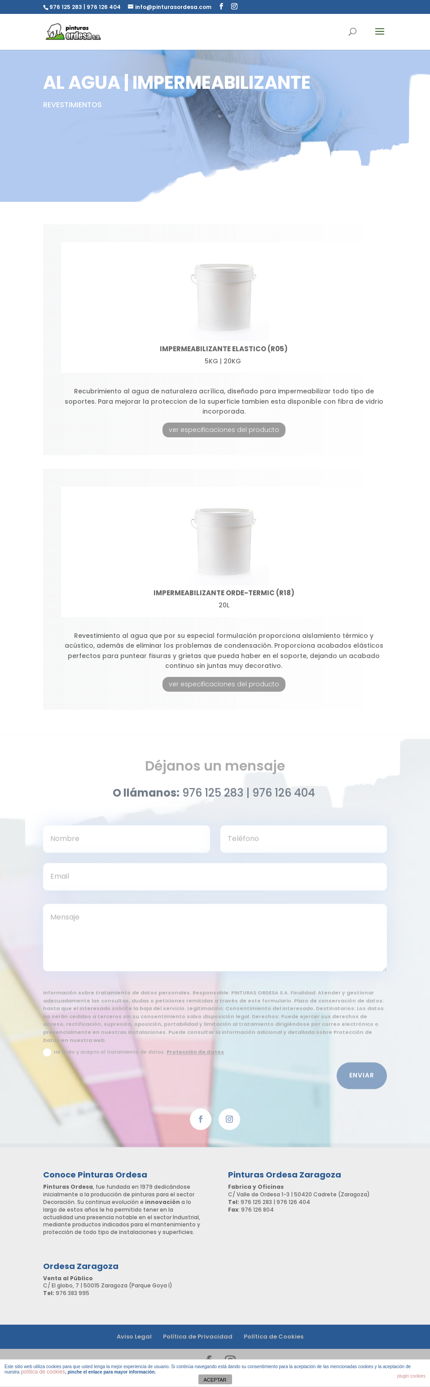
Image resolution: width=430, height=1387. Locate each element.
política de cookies (43, 1372)
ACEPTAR (214, 1380)
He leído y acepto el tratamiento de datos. (133, 1056)
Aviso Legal (134, 1336)
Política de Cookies (273, 1336)
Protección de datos (195, 1056)
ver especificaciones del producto (224, 429)
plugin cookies (411, 1376)
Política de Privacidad (198, 1336)
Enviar (361, 1079)
